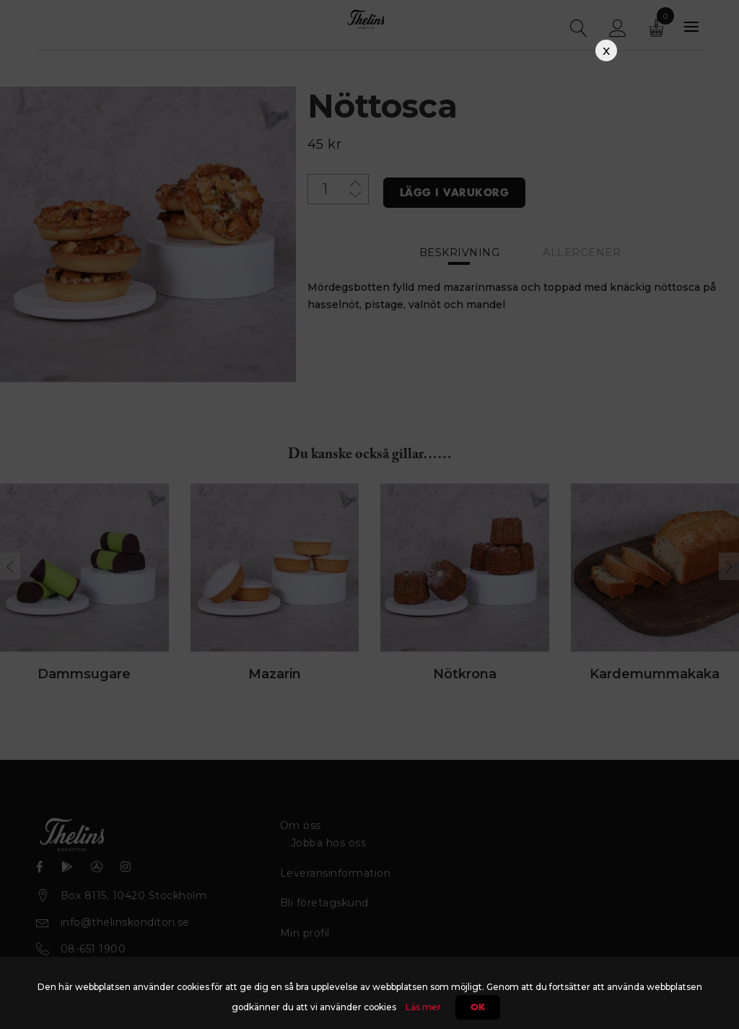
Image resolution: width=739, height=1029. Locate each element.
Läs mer (423, 1007)
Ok (478, 1007)
